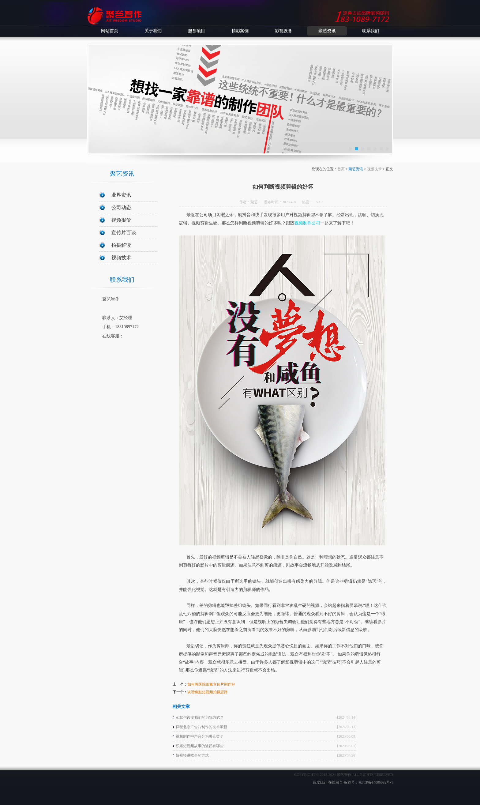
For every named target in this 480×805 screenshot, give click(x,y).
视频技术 (121, 257)
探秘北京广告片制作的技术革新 (201, 727)
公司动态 (121, 207)
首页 (341, 169)
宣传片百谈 (123, 232)
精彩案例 (240, 30)
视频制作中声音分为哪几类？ (199, 736)
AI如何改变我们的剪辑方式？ (200, 717)
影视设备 (283, 30)
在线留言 (335, 782)
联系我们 (370, 30)
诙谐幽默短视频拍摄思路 (207, 692)
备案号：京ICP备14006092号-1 (368, 782)
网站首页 (109, 30)
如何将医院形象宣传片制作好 (211, 684)
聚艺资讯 (327, 30)
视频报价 (121, 220)
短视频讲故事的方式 (192, 755)
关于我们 (153, 30)
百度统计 (320, 782)
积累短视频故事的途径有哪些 (199, 746)
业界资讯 (121, 194)
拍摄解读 (121, 245)
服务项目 (196, 30)
